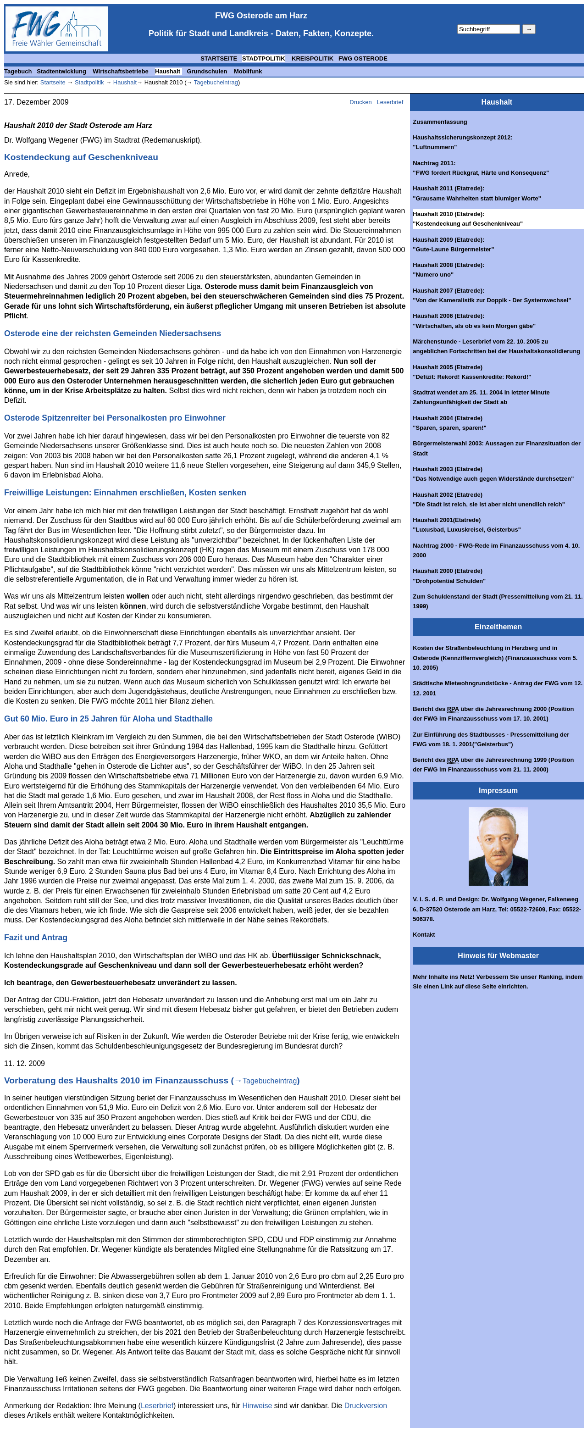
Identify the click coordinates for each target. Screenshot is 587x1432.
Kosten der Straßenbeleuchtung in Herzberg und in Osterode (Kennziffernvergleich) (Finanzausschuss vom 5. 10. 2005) (495, 657)
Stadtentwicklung (62, 71)
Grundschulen (208, 71)
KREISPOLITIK (311, 58)
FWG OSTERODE (363, 58)
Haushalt (168, 71)
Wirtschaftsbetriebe (121, 71)
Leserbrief (391, 102)
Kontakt (424, 934)
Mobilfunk (248, 71)
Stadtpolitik (88, 82)
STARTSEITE (218, 58)
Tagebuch (18, 71)
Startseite (53, 82)
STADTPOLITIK (263, 58)
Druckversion (365, 1406)
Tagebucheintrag (216, 82)
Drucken (360, 102)
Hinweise (257, 1406)
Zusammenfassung (440, 121)
